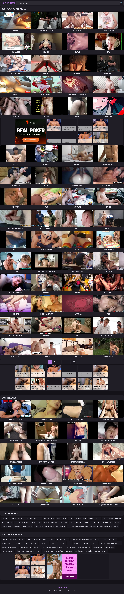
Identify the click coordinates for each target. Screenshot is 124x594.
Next (73, 362)
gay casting (94, 526)
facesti (52, 539)
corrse (93, 522)
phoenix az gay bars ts (108, 539)
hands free (59, 551)
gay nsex (54, 543)
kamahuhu (33, 543)
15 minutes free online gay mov (81, 539)
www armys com (7, 551)
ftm (40, 518)
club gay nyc (44, 543)
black (104, 518)
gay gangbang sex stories (88, 543)
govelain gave (109, 547)
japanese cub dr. (26, 547)
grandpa (118, 518)
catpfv (96, 539)
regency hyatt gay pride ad (11, 526)
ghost (72, 522)
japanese (78, 518)
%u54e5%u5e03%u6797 (10, 547)
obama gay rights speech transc (57, 547)
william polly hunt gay (105, 522)
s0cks (4, 543)
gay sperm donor (62, 539)
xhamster (33, 518)
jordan (29, 539)
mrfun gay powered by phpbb (78, 526)
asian (70, 518)
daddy (91, 518)
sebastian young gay (93, 551)
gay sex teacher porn (40, 539)
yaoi (3, 522)
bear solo (25, 522)
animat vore (20, 551)
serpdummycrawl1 (82, 522)
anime (39, 522)
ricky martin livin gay (33, 551)
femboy (98, 518)
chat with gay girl (14, 543)
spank (111, 518)
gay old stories (27, 526)
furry (58, 518)
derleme (117, 522)
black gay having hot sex (78, 547)
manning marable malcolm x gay (13, 539)
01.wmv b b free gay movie (19, 518)
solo (36, 526)
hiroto (76, 543)
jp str (69, 543)
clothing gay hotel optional (109, 526)
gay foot (25, 543)
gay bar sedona (48, 551)
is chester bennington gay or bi (110, 543)
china (64, 518)
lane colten (68, 551)
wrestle (104, 551)
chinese (4, 518)
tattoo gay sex (97, 547)
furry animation (49, 518)
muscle (9, 522)
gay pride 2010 (39, 547)
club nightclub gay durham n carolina (52, 526)
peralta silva (63, 522)
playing (46, 522)
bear (84, 518)
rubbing (54, 522)
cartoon (17, 522)
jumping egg (79, 551)
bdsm (33, 522)
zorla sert (62, 543)
